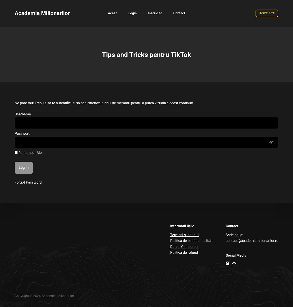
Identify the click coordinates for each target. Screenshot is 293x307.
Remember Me (28, 153)
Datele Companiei (184, 247)
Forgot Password (28, 182)
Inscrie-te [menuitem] (155, 13)
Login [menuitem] (132, 13)
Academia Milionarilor (42, 13)
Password (23, 133)
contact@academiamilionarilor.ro (252, 241)
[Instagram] (227, 263)
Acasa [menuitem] (112, 13)
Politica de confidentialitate (191, 241)
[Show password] (271, 142)
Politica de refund (184, 252)
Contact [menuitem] (179, 13)
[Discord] (234, 263)
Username (23, 114)
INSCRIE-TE (266, 13)
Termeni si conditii (184, 235)
